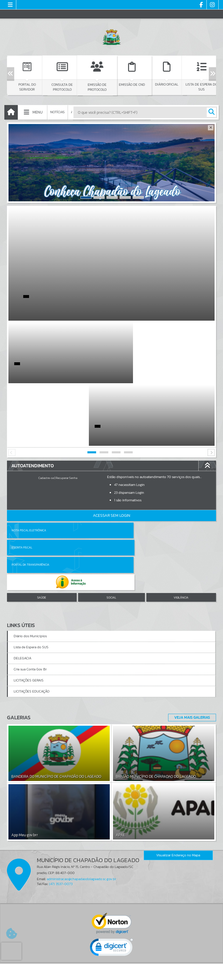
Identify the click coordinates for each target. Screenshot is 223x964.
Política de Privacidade (111, 958)
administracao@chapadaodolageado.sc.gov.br (81, 781)
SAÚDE (41, 500)
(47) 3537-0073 (61, 786)
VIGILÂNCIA (181, 500)
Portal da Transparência (30, 485)
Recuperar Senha (66, 415)
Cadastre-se (46, 415)
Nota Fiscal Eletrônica (29, 468)
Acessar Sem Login (111, 453)
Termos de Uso (111, 953)
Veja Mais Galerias (190, 620)
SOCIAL (111, 500)
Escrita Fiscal (126, 468)
